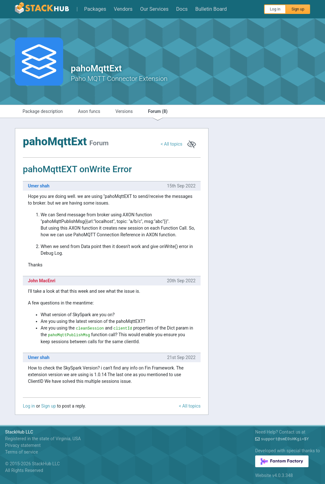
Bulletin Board (211, 9)
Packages (95, 9)
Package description (43, 111)
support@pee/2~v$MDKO (285, 439)
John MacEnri (42, 280)
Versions (124, 111)
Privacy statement (23, 445)
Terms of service (21, 452)
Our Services (154, 9)
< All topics (171, 144)
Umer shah (39, 185)
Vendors (123, 9)
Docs (182, 9)
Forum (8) (158, 111)
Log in (275, 9)
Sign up (297, 9)
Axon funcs (89, 111)
